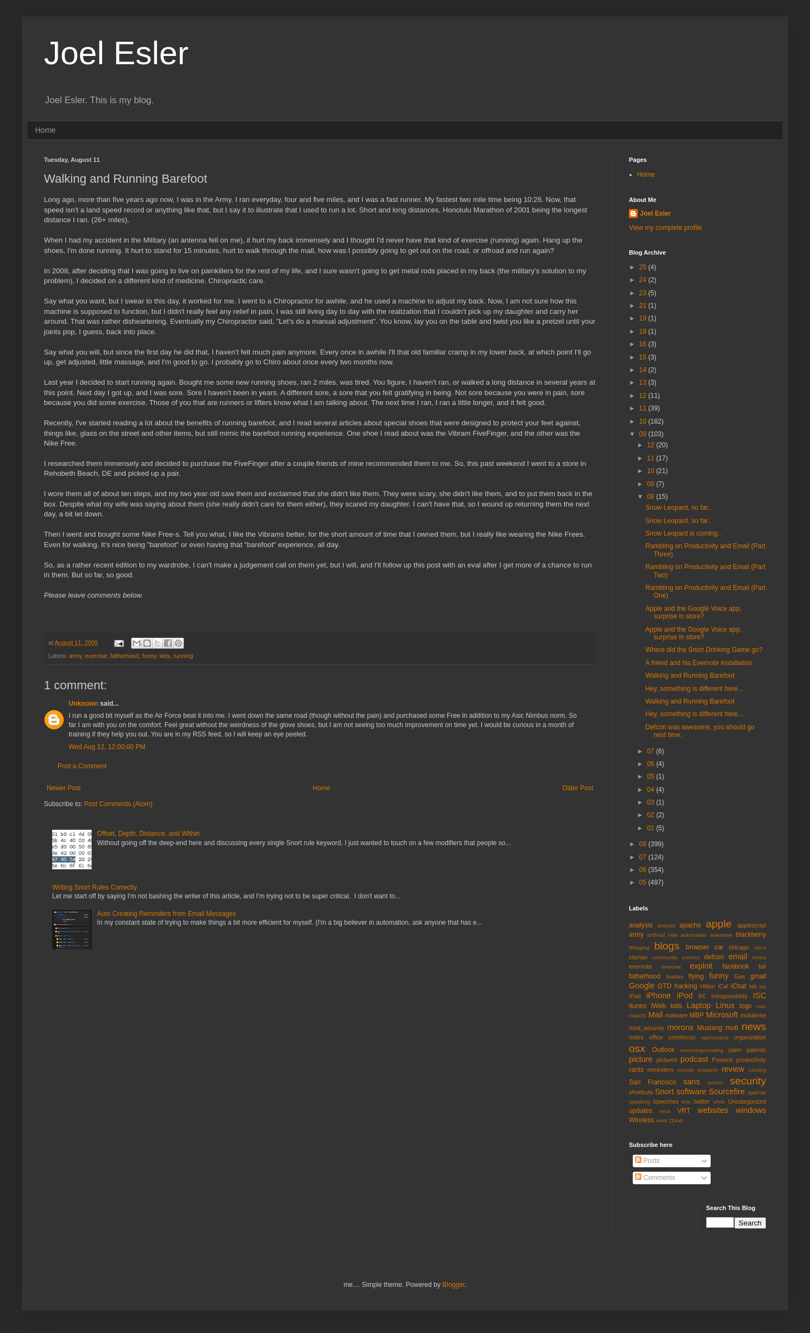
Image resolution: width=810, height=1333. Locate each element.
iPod (685, 995)
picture (640, 1059)
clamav (638, 957)
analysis (640, 925)
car (719, 947)
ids (753, 986)
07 (651, 751)
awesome (721, 935)
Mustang (709, 1028)
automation (694, 935)
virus (665, 1111)
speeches (665, 1101)
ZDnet (675, 1120)
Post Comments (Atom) (118, 804)
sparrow (756, 1092)
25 (644, 267)
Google (641, 985)
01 (651, 828)
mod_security (646, 1028)
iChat (738, 986)
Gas (739, 976)
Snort (664, 1091)
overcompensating (701, 1050)
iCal (723, 986)
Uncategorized (747, 1101)
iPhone (658, 995)
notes (636, 1037)
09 (644, 434)
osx (637, 1048)
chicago (739, 947)
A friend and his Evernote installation (698, 663)
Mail (655, 1014)
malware (676, 1015)
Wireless (641, 1120)
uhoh (718, 1102)
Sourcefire (727, 1091)
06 (651, 764)
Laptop (699, 1005)
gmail (758, 976)
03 (651, 802)
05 (651, 776)
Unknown (83, 703)
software (691, 1091)
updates (640, 1111)
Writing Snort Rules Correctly (94, 887)
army (75, 656)
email (738, 956)
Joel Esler (116, 53)
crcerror (691, 957)
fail (762, 966)
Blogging (639, 947)
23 (644, 293)
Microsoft (722, 1014)
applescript (752, 925)
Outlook (663, 1050)
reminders (661, 1069)
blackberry (751, 934)
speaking (639, 1102)
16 (644, 344)
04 (651, 790)
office (656, 1037)
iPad (635, 996)
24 (644, 280)
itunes (637, 1006)
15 (644, 357)
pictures (666, 1059)
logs (746, 1006)
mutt (731, 1028)
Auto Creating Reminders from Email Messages (166, 914)
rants (636, 1069)
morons (680, 1027)
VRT (683, 1111)
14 (644, 370)
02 (651, 815)
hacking (685, 986)
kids (165, 656)
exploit (701, 965)
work (661, 1120)
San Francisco (652, 1082)
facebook (735, 966)
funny (149, 656)
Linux (725, 1005)
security (748, 1081)
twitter (702, 1101)
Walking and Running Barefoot (689, 675)
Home (45, 130)
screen (715, 1082)
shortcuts (641, 1092)
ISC (759, 995)
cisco (760, 947)
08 (651, 496)
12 (644, 396)
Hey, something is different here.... (695, 689)
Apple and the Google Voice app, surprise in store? (693, 612)
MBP (696, 1015)
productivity (751, 1059)
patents (756, 1050)
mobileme (753, 1015)
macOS (637, 1016)
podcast (694, 1059)
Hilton (708, 986)
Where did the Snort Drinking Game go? (703, 650)
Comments (655, 1178)
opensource (714, 1037)
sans (691, 1081)
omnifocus (681, 1037)
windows (751, 1110)
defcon (714, 957)
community (664, 957)
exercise (96, 656)
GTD (664, 986)
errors (759, 957)
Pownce (722, 1059)
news (753, 1026)
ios (763, 986)
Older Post (577, 788)
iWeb (658, 1006)
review (733, 1069)
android (666, 926)
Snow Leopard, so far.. (678, 507)
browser (697, 947)
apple (719, 924)
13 (644, 382)
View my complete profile (665, 228)
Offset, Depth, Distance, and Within (148, 833)
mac (761, 1006)
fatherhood (124, 656)
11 (644, 408)
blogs (666, 946)
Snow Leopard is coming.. (683, 533)
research (708, 1070)
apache (690, 925)
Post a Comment (82, 766)
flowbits (674, 977)
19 (644, 318)
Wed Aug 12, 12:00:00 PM (107, 747)
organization (750, 1037)
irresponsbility (729, 996)
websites (713, 1110)
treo (686, 1102)
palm (734, 1050)
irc (702, 996)
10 (644, 421)
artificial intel (662, 935)
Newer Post (64, 788)
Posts (647, 1161)
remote (686, 1070)
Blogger (453, 1285)
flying (696, 976)
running (183, 656)
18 (644, 331)
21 (644, 306)
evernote (640, 966)
